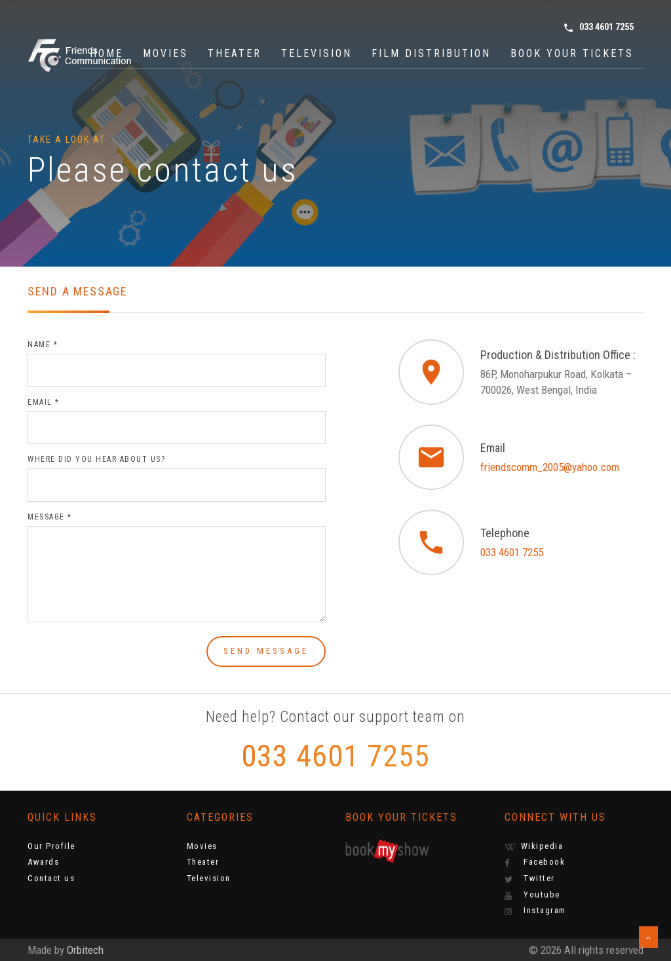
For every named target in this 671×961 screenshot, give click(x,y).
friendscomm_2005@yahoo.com (549, 467)
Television (316, 53)
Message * (50, 516)
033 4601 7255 (598, 27)
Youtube (532, 895)
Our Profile (51, 846)
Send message (266, 651)
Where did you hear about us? (96, 459)
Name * (43, 344)
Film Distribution (431, 53)
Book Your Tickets (572, 53)
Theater (234, 53)
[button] (648, 937)
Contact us (51, 878)
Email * (44, 402)
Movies (165, 53)
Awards (43, 862)
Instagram (535, 910)
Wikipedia (534, 846)
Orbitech (85, 949)
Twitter (530, 878)
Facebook (535, 862)
